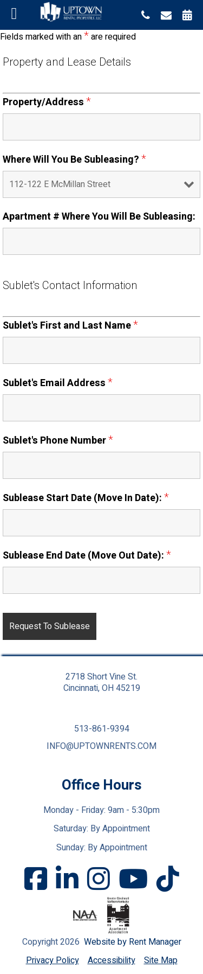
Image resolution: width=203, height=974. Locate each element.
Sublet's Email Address (58, 383)
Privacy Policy (52, 960)
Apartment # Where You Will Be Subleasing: (99, 216)
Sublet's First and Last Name (70, 325)
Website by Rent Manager (132, 942)
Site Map (161, 960)
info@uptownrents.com (101, 746)
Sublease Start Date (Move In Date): (86, 498)
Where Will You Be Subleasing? (74, 159)
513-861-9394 (101, 728)
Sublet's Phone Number (58, 440)
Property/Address (47, 102)
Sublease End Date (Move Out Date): (87, 555)
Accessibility (111, 960)
